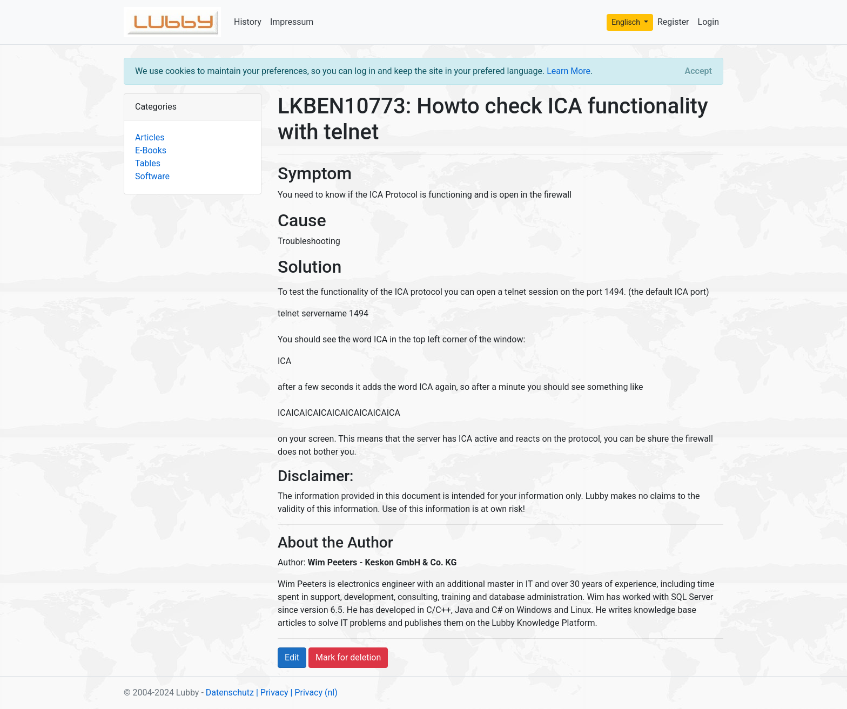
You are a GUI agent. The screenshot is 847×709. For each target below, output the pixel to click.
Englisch (626, 22)
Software (152, 176)
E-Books (150, 150)
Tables (147, 163)
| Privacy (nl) (313, 692)
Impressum (292, 22)
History (247, 22)
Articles (149, 137)
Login (708, 22)
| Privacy (272, 692)
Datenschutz (230, 692)
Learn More (568, 71)
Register (673, 22)
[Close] (698, 71)
